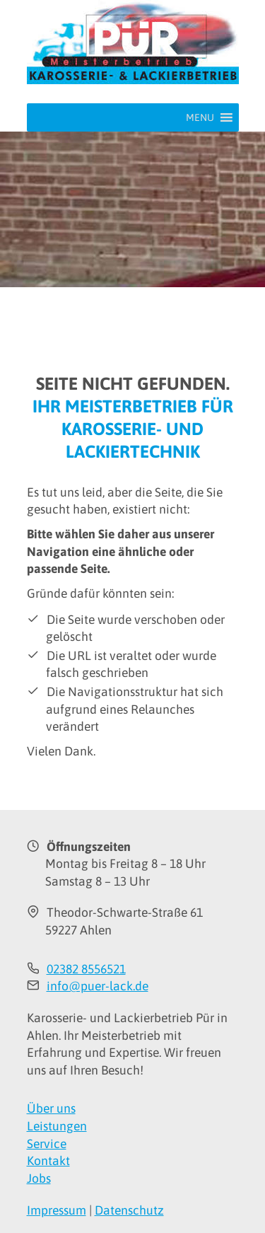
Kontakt (48, 1161)
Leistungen (57, 1126)
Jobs (39, 1178)
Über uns (51, 1108)
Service (46, 1144)
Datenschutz (129, 1210)
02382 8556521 (86, 969)
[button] (200, 117)
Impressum (56, 1210)
